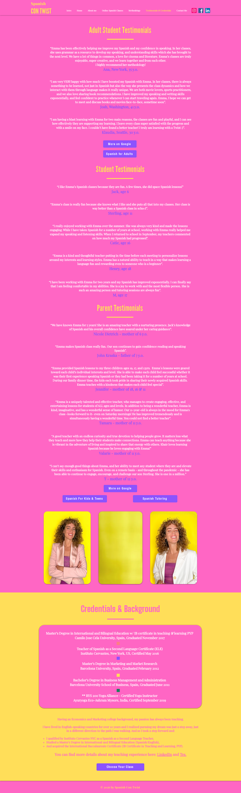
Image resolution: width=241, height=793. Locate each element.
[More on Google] (120, 144)
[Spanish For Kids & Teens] (85, 498)
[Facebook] (200, 10)
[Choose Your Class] (120, 767)
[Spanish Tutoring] (155, 498)
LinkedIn (164, 754)
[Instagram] (194, 10)
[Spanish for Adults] (120, 154)
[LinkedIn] (207, 10)
